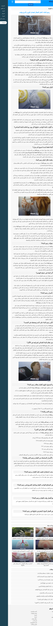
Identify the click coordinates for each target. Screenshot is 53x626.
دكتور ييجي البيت (29, 238)
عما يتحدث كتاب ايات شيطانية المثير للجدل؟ (39, 599)
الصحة (41, 8)
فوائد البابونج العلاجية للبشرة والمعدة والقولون (14, 538)
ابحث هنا (23, 4)
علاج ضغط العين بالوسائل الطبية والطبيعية (38, 538)
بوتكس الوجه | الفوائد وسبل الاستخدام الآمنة (39, 576)
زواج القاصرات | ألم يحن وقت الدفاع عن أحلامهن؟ (38, 602)
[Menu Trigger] (4, 1)
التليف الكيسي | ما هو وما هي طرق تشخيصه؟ (15, 551)
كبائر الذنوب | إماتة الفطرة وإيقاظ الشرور (40, 586)
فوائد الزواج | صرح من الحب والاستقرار (40, 593)
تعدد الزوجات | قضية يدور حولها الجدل (40, 583)
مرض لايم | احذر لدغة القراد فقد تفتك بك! (38, 551)
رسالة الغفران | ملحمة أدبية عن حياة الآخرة (39, 579)
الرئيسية (46, 8)
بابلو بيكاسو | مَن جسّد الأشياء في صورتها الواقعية (38, 589)
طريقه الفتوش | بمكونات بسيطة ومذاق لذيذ (39, 573)
